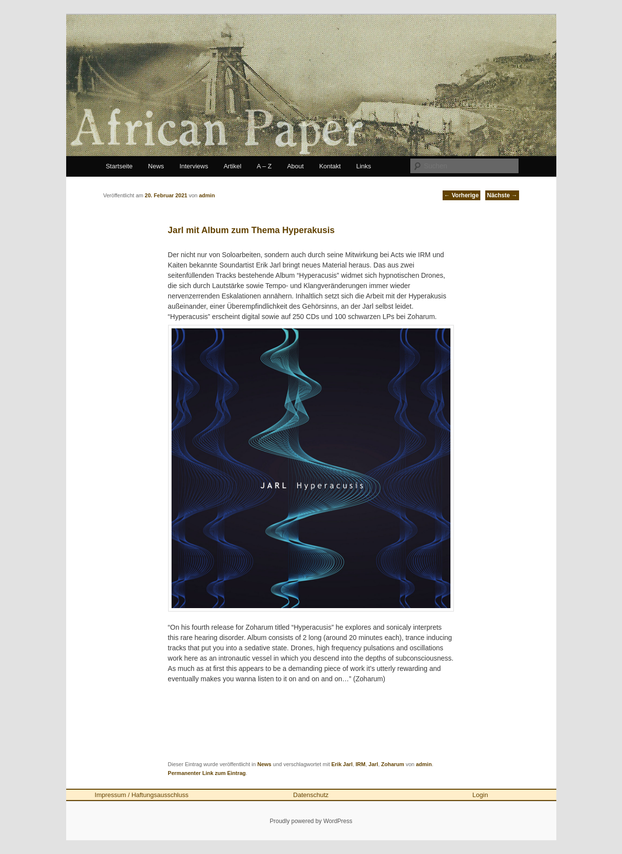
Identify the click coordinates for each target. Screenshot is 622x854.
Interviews (193, 166)
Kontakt (330, 166)
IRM (361, 764)
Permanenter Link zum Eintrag (207, 773)
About (295, 166)
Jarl (373, 764)
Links (363, 166)
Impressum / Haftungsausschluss (141, 795)
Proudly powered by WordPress (311, 821)
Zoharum (392, 764)
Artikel (232, 166)
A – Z (264, 166)
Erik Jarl (341, 764)
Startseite (119, 166)
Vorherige (461, 195)
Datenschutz (310, 795)
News (156, 166)
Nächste (502, 195)
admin (423, 764)
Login (480, 795)
